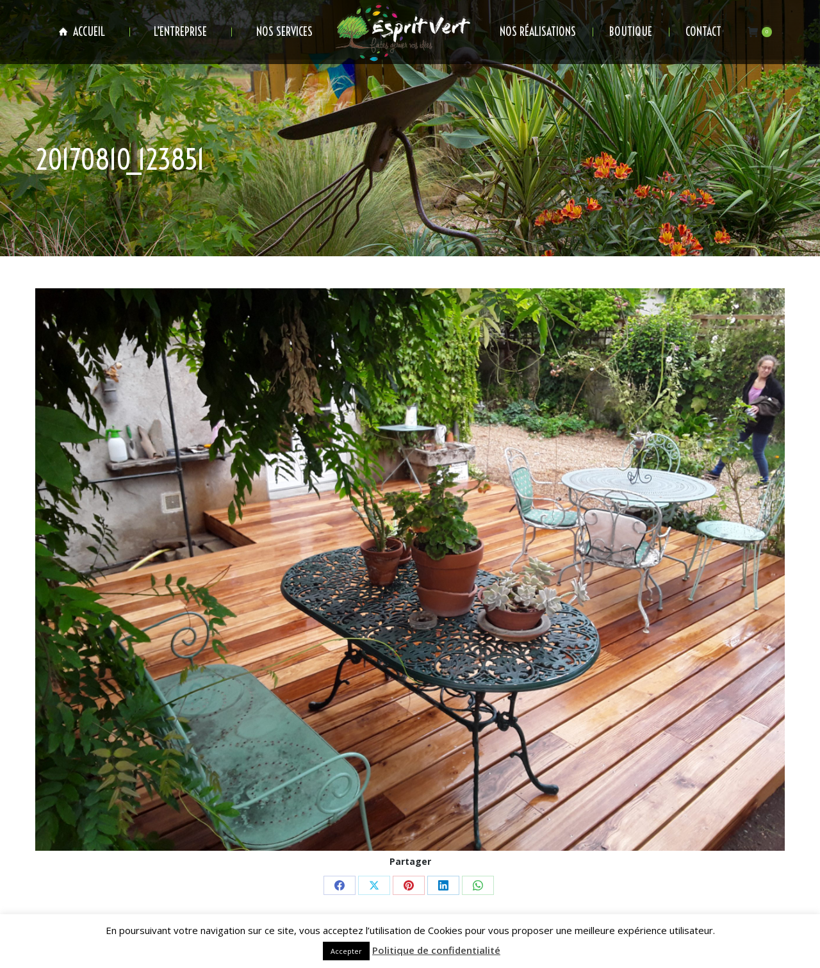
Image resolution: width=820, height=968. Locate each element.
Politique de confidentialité (436, 950)
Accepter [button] (346, 951)
